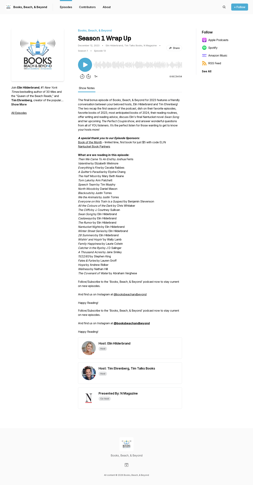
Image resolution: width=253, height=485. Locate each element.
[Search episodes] (224, 7)
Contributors (87, 7)
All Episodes (19, 113)
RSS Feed (211, 63)
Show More (19, 104)
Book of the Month (90, 142)
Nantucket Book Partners (94, 146)
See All (206, 71)
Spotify (210, 47)
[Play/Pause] (85, 65)
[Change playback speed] (95, 76)
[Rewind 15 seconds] (82, 76)
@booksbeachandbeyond (130, 294)
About (107, 7)
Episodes (66, 7)
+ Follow (239, 7)
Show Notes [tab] (87, 88)
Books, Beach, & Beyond (30, 7)
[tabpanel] (130, 217)
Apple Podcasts (215, 39)
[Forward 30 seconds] (88, 76)
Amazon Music (214, 55)
